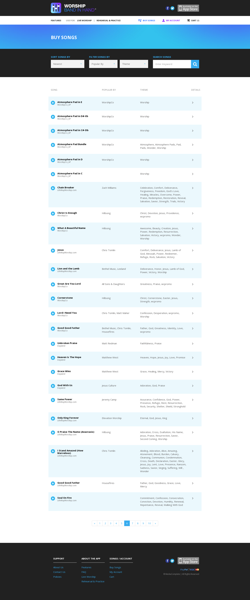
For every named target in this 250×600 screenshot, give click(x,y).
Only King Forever (68, 417)
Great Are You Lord (69, 283)
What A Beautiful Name (71, 228)
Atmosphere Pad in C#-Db (72, 130)
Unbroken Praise (67, 343)
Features (86, 567)
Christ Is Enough (67, 212)
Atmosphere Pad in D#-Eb (72, 116)
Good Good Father (68, 327)
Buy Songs (115, 567)
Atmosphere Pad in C (69, 173)
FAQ (83, 572)
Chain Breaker (65, 187)
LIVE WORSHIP (84, 20)
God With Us (64, 385)
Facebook (168, 8)
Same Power (64, 399)
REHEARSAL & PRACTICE (109, 20)
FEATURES (56, 20)
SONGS (146, 20)
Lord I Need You (67, 312)
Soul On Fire (64, 497)
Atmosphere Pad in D (70, 159)
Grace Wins (64, 371)
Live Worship (88, 576)
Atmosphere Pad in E (69, 102)
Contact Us (59, 572)
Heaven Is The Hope (69, 357)
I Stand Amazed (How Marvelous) (70, 452)
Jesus (60, 249)
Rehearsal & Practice (92, 581)
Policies (57, 576)
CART (193, 20)
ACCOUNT (171, 20)
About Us (58, 567)
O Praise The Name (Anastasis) (75, 431)
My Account (116, 572)
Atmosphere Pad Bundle (71, 144)
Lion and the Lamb (68, 268)
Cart (112, 576)
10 (149, 523)
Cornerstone (65, 297)
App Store (188, 8)
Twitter (172, 8)
